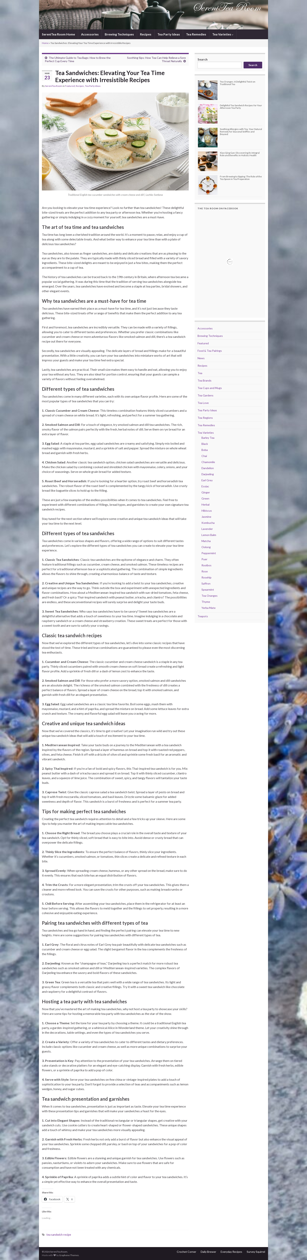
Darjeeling (207, 474)
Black (204, 443)
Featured (70, 85)
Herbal (205, 504)
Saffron (205, 583)
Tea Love (203, 402)
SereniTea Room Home (58, 34)
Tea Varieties (222, 34)
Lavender (207, 528)
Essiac (205, 486)
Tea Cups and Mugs (210, 388)
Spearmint (207, 589)
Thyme (205, 601)
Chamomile (208, 462)
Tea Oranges (209, 595)
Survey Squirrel (256, 1251)
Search (203, 59)
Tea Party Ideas (168, 34)
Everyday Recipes (231, 1251)
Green (205, 498)
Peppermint (208, 553)
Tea (200, 373)
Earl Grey (207, 480)
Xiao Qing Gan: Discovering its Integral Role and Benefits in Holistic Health (240, 154)
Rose (204, 571)
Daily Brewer (208, 1251)
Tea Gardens (205, 395)
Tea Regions (205, 417)
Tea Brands (204, 380)
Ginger (205, 492)
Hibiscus (206, 510)
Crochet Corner (186, 1251)
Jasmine (206, 516)
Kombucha (208, 522)
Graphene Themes (69, 1255)
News (201, 358)
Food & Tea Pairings (210, 350)
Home (45, 43)
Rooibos (206, 565)
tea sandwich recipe (58, 1234)
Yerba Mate (208, 607)
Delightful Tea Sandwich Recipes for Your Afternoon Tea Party (241, 106)
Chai (204, 456)
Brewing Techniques (119, 34)
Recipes (145, 34)
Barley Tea (207, 437)
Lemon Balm (208, 535)
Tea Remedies (196, 34)
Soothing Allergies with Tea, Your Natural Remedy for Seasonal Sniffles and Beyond (241, 132)
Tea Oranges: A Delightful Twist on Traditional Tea (237, 83)
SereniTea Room (53, 85)
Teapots (203, 616)
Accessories (90, 34)
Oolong (206, 547)
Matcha (206, 541)
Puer (204, 559)
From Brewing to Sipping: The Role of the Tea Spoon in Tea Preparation (241, 177)
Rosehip (206, 577)
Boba (204, 449)
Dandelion (207, 468)
